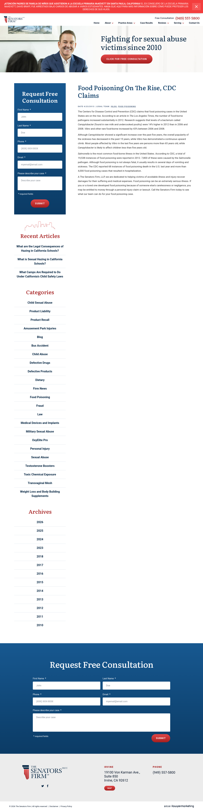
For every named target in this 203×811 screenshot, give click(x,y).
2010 (40, 625)
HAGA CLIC (110, 6)
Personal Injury (40, 448)
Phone (22, 141)
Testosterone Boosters (40, 466)
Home (96, 23)
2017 (40, 565)
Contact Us (194, 23)
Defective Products (40, 371)
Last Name (24, 125)
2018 (40, 556)
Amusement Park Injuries (40, 328)
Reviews (162, 23)
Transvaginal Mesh (40, 483)
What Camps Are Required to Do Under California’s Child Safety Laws (40, 274)
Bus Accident (40, 345)
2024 (40, 539)
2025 (40, 530)
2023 (40, 548)
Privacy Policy (66, 806)
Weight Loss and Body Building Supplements (40, 494)
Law (40, 414)
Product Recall (39, 320)
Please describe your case (32, 173)
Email (21, 157)
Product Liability (40, 311)
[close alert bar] (196, 6)
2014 (40, 591)
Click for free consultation (127, 59)
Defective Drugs (40, 362)
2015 (40, 582)
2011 (40, 616)
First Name (24, 109)
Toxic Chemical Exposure (40, 474)
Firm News (40, 388)
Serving (177, 23)
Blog (114, 106)
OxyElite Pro (40, 440)
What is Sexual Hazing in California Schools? (39, 261)
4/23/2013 (89, 106)
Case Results (146, 23)
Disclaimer (53, 806)
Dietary (40, 380)
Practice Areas (125, 23)
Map (110, 788)
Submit (40, 203)
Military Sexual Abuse (40, 431)
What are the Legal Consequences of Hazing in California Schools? (40, 248)
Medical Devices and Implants (40, 423)
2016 (40, 573)
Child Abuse (40, 354)
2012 (40, 608)
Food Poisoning (127, 106)
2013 (40, 599)
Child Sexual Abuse (39, 302)
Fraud (40, 405)
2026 (40, 522)
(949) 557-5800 (187, 18)
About (108, 23)
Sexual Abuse (40, 457)
